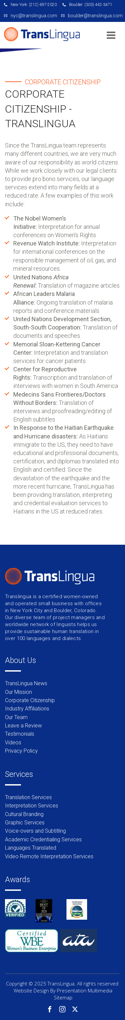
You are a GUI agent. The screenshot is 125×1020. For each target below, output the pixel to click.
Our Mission (18, 692)
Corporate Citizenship (30, 700)
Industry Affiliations (27, 708)
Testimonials (19, 734)
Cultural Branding (24, 814)
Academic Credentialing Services (43, 839)
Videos (13, 742)
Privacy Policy (21, 751)
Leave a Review (23, 725)
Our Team (16, 717)
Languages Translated (30, 848)
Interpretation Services (31, 805)
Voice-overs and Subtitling (35, 831)
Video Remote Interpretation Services (49, 856)
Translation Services (28, 797)
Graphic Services (25, 822)
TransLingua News (26, 683)
